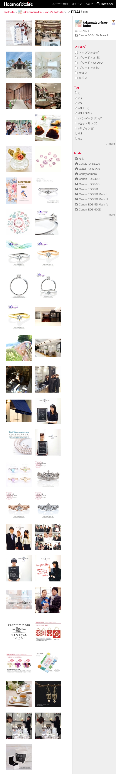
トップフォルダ (87, 52)
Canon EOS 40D (87, 179)
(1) (78, 98)
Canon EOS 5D (86, 189)
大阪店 (81, 73)
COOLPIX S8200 (87, 168)
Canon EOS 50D (87, 184)
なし (79, 158)
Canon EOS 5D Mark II (91, 194)
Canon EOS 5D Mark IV (91, 204)
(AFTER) (82, 108)
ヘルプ (89, 3)
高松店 (81, 78)
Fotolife (9, 12)
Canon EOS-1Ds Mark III (92, 35)
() (77, 92)
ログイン (76, 3)
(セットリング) (86, 123)
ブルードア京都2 (87, 68)
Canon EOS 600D (88, 209)
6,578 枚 (82, 31)
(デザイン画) (84, 128)
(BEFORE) (83, 113)
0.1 (78, 133)
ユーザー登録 (60, 3)
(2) (78, 103)
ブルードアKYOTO (89, 62)
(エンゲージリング (88, 118)
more (110, 143)
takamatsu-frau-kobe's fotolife (41, 12)
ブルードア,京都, (87, 57)
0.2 (78, 138)
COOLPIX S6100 (87, 163)
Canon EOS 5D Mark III (91, 199)
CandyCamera (86, 174)
